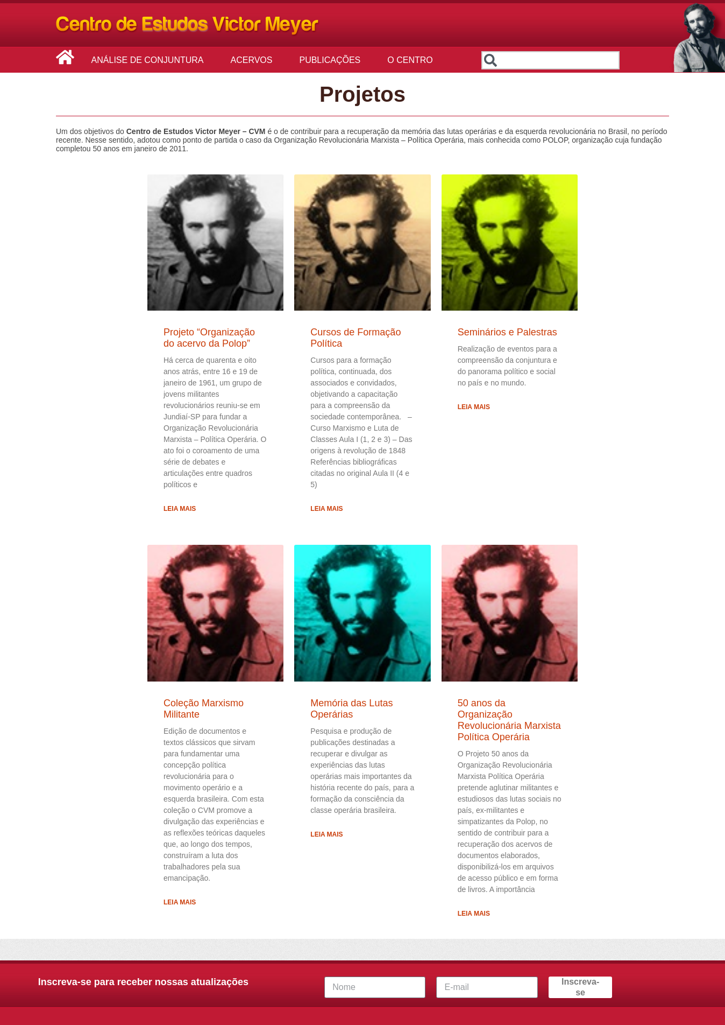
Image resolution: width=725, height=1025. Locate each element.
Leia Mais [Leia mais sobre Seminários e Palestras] (474, 407)
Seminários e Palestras (507, 332)
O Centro (412, 60)
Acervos (254, 60)
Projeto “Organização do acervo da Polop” (209, 338)
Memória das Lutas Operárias (351, 709)
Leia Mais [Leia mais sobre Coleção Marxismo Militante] (180, 902)
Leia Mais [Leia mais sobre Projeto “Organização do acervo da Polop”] (180, 508)
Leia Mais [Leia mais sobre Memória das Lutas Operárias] (326, 834)
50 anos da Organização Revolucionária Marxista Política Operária (509, 720)
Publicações (332, 60)
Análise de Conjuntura (150, 60)
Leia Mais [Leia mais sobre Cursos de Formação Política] (326, 508)
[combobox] (550, 60)
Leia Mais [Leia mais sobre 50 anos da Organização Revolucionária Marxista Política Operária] (474, 913)
